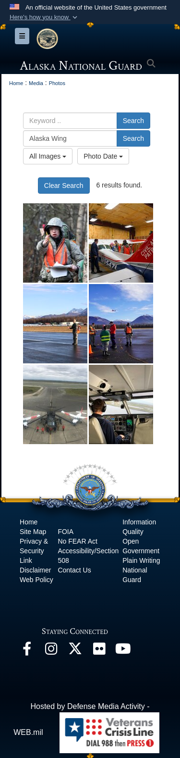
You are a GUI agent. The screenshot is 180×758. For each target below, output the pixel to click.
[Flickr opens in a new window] (99, 651)
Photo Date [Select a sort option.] (103, 156)
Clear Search (64, 185)
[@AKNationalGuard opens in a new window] (75, 651)
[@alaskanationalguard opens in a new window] (51, 651)
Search (133, 120)
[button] (44, 17)
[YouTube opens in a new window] (123, 651)
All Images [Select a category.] (47, 156)
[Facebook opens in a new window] (27, 651)
